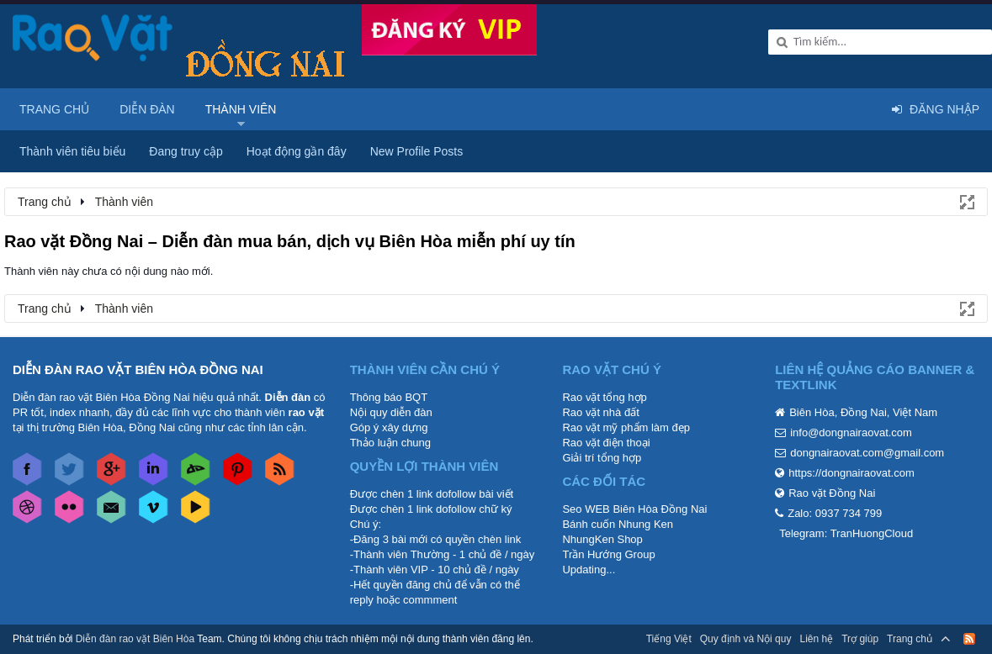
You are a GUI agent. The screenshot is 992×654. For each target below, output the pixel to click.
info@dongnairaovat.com (851, 432)
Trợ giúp (859, 639)
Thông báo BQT (389, 397)
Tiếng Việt (669, 639)
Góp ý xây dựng (389, 427)
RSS (969, 639)
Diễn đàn (147, 109)
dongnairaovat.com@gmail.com (867, 452)
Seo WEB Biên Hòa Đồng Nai (634, 509)
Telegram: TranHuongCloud (846, 533)
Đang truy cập (185, 151)
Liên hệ (816, 639)
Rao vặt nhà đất (600, 412)
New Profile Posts (416, 151)
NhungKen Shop (602, 539)
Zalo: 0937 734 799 (835, 513)
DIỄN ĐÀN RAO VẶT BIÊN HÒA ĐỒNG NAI (138, 369)
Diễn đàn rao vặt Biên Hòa (135, 639)
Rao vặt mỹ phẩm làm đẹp (626, 427)
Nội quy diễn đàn (391, 412)
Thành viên (241, 109)
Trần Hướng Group (608, 554)
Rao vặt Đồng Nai (831, 493)
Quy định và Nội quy (746, 639)
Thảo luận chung (390, 442)
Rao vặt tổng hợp (604, 397)
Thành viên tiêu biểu (72, 151)
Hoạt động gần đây (297, 151)
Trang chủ (54, 109)
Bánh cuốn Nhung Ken (617, 524)
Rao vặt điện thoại (606, 442)
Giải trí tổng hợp (601, 457)
